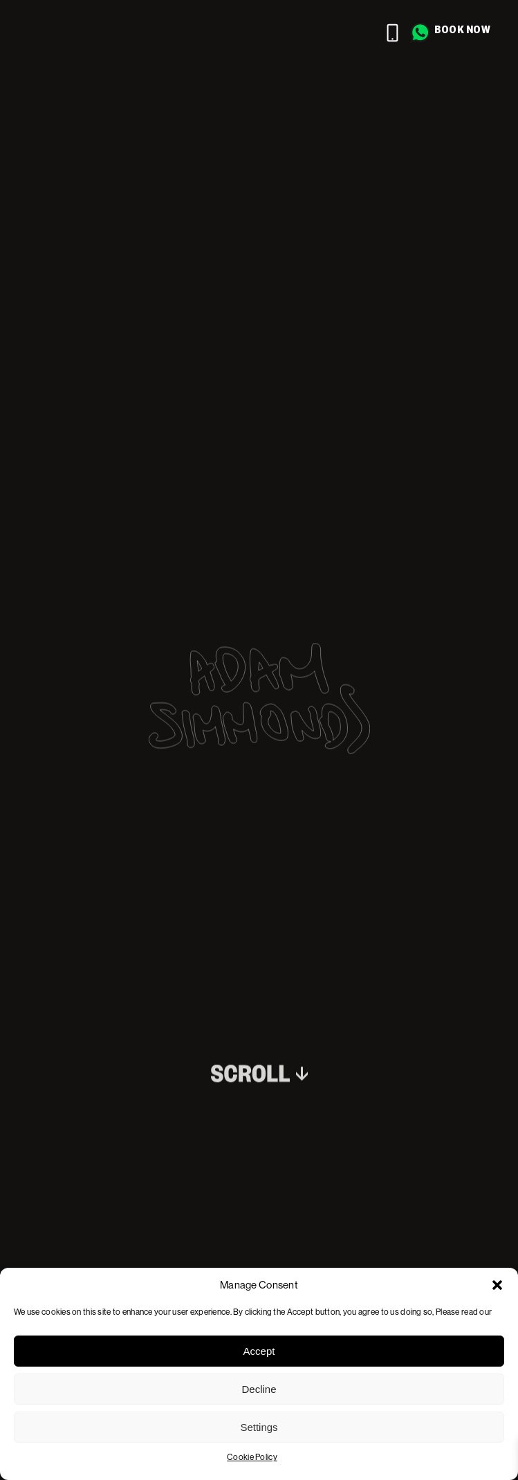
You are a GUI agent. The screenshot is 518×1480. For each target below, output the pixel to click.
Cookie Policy (252, 1457)
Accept (259, 1351)
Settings (258, 1427)
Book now (462, 29)
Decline (258, 1389)
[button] (497, 1285)
